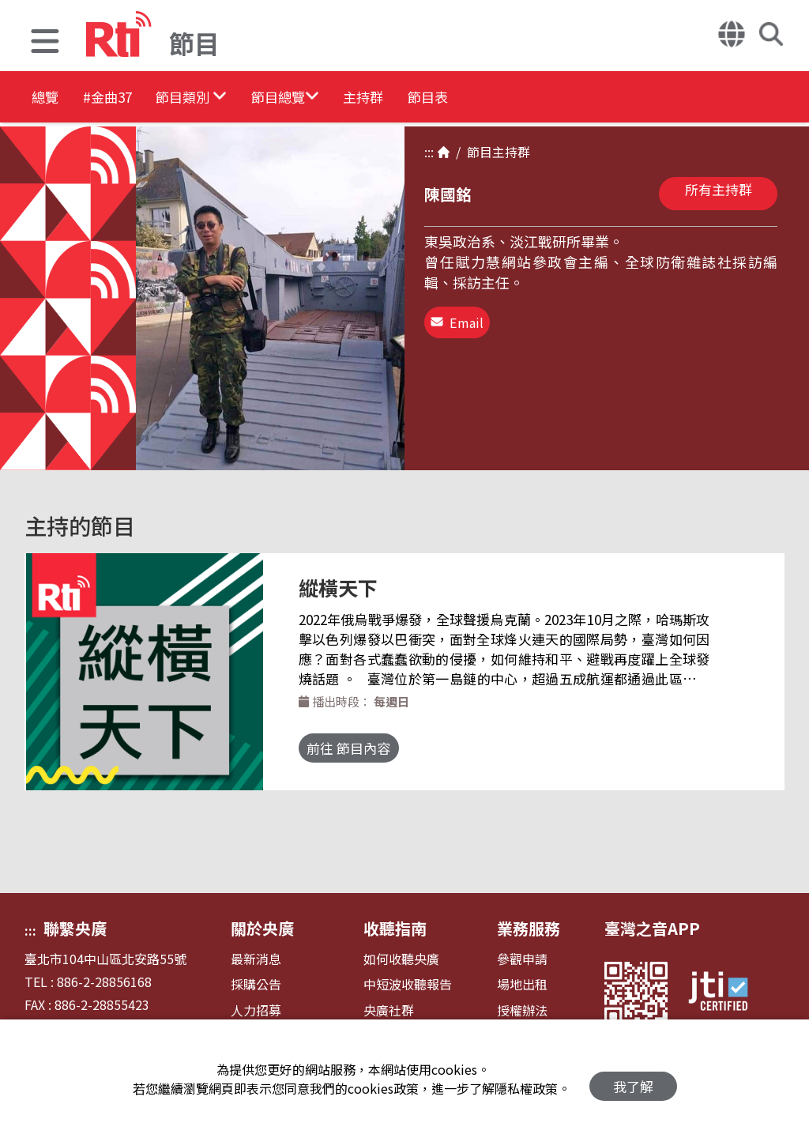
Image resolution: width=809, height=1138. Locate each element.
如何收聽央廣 (401, 959)
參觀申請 (522, 959)
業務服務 (528, 928)
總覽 (47, 98)
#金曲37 (132, 98)
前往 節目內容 (364, 748)
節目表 (548, 98)
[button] (45, 43)
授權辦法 (522, 1010)
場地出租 (522, 984)
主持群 (461, 98)
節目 (476, 151)
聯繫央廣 (75, 928)
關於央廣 (262, 928)
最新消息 (256, 959)
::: (429, 151)
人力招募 (256, 1010)
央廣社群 (388, 1010)
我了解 (633, 1079)
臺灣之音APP (652, 928)
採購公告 (256, 984)
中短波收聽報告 (407, 984)
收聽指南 (395, 928)
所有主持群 (718, 189)
